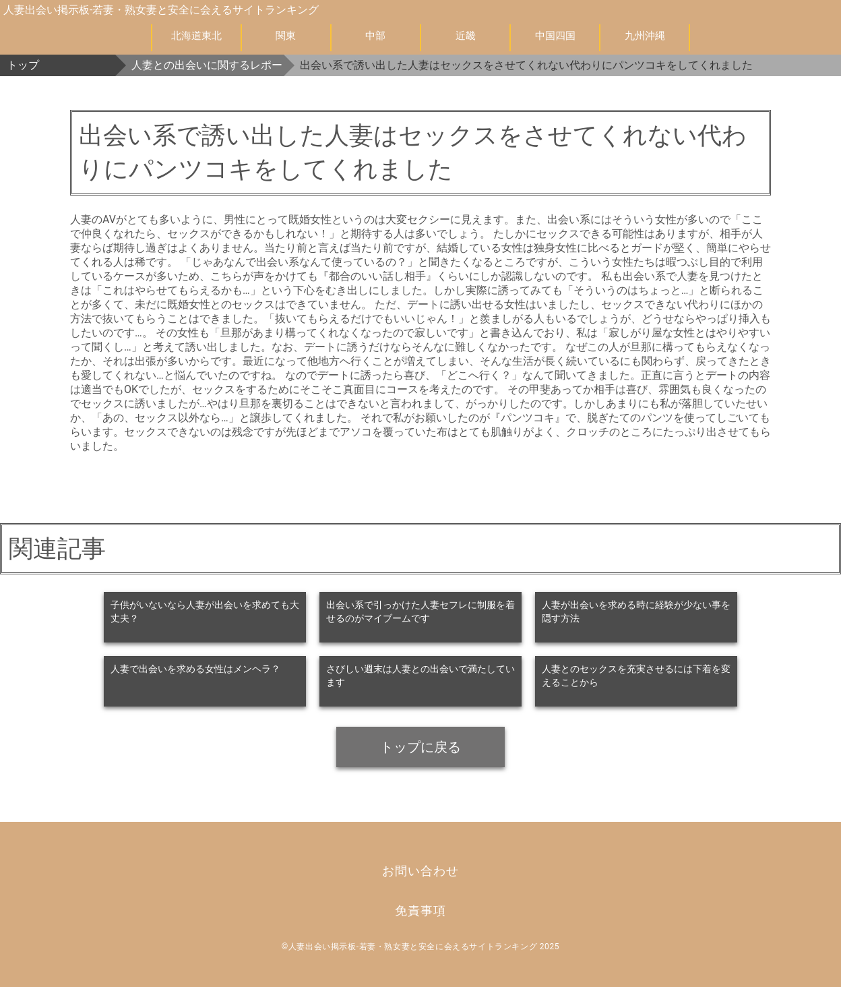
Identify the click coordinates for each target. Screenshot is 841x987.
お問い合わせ (420, 871)
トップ (23, 65)
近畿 (466, 36)
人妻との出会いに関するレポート (207, 65)
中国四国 (555, 36)
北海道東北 (196, 36)
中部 (375, 36)
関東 (286, 36)
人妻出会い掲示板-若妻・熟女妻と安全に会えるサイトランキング (161, 9)
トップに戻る (420, 747)
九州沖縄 (645, 36)
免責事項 (420, 910)
